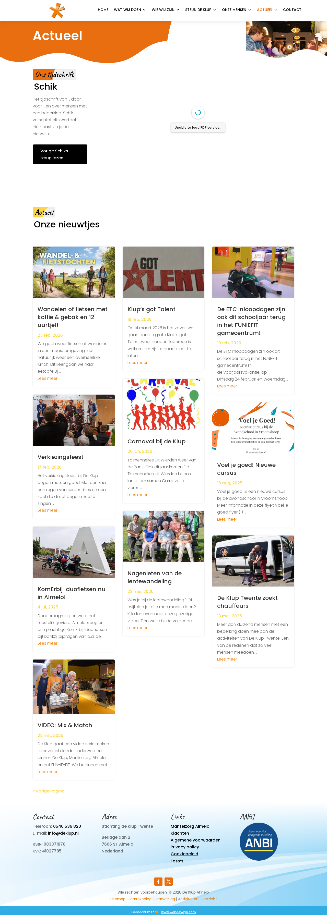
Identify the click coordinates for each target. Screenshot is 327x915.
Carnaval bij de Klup (156, 441)
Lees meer (47, 378)
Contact (292, 10)
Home (103, 10)
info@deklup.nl (63, 833)
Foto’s (177, 861)
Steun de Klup (198, 10)
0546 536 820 (67, 826)
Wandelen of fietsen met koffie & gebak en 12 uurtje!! (73, 317)
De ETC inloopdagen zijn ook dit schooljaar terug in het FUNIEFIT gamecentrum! (251, 321)
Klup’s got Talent (151, 309)
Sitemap (117, 898)
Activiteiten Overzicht (197, 898)
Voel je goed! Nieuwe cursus (246, 469)
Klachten (180, 833)
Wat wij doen (127, 10)
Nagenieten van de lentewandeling (154, 577)
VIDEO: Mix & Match (65, 725)
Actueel (264, 10)
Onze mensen (234, 10)
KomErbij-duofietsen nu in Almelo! (72, 593)
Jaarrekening (140, 898)
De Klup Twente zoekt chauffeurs (247, 602)
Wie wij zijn (163, 10)
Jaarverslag (165, 898)
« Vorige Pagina (49, 791)
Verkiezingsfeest (61, 457)
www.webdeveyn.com (178, 912)
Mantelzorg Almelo (190, 826)
